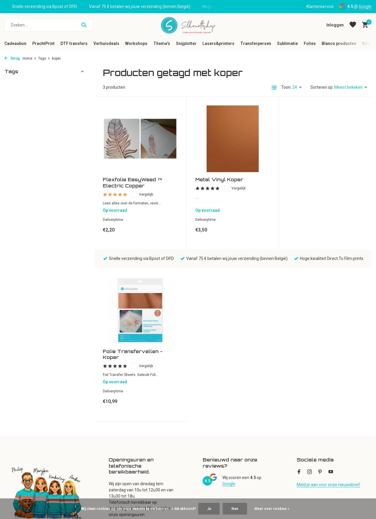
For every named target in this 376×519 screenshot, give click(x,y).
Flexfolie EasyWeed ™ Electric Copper (132, 183)
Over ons (12, 411)
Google (365, 6)
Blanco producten (339, 43)
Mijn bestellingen (124, 411)
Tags (44, 58)
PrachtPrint (43, 43)
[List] (274, 87)
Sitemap (12, 474)
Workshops (136, 43)
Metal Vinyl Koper (219, 179)
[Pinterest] (320, 319)
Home (29, 58)
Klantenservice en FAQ (25, 419)
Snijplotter (186, 43)
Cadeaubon (15, 43)
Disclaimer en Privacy (24, 466)
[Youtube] (330, 319)
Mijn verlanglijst (123, 427)
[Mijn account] (335, 25)
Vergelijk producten (127, 435)
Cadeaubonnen (18, 435)
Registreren (119, 404)
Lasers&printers (218, 43)
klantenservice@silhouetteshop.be (329, 451)
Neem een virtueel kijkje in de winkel (37, 482)
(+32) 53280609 (320, 435)
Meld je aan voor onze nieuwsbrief (328, 331)
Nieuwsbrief (15, 404)
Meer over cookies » (271, 509)
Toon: (286, 87)
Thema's (161, 43)
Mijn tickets (119, 419)
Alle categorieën (218, 404)
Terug (12, 58)
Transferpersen (255, 43)
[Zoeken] (48, 25)
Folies (310, 43)
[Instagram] (309, 319)
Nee (234, 509)
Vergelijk (142, 194)
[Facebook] (299, 319)
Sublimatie (287, 43)
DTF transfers (74, 43)
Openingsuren (17, 427)
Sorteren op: (321, 87)
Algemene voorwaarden (26, 458)
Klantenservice (320, 6)
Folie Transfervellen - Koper (318, 183)
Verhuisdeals (106, 43)
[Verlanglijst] (353, 24)
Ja (209, 509)
